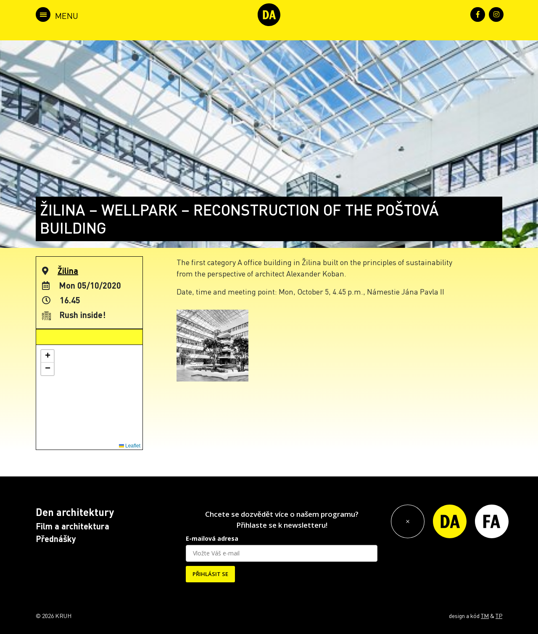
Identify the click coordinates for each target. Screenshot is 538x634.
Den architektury (75, 511)
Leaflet (129, 446)
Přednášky (56, 538)
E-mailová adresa (212, 538)
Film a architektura (72, 526)
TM (485, 615)
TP (499, 615)
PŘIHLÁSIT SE (210, 574)
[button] (47, 356)
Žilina (68, 270)
